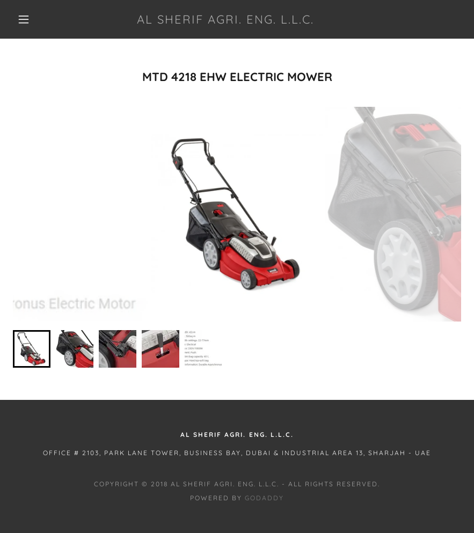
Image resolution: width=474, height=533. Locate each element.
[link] (225, 20)
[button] (23, 19)
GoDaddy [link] (264, 498)
